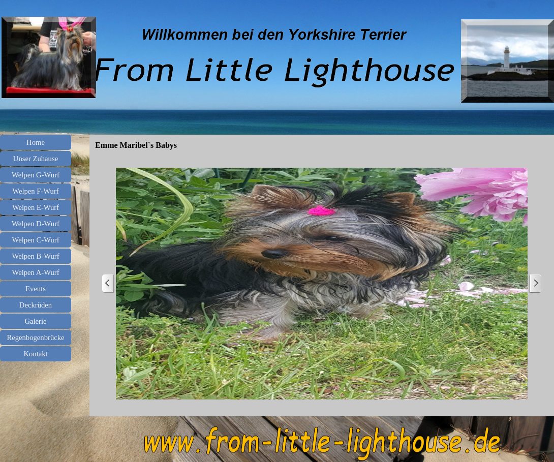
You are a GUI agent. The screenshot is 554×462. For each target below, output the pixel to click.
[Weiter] (535, 283)
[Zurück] (108, 283)
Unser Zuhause (35, 159)
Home (35, 142)
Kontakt (35, 354)
